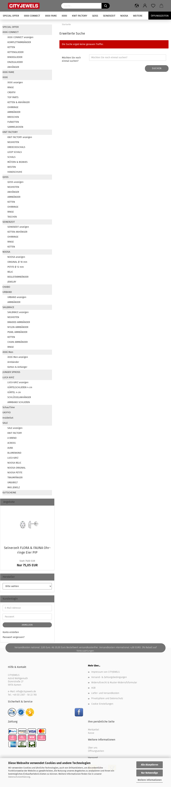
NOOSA (124, 15)
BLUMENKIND (14, 452)
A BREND (12, 438)
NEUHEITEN (13, 142)
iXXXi (64, 15)
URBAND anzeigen (16, 297)
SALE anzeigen (14, 428)
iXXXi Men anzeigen (17, 357)
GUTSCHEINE (9, 492)
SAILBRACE (8, 307)
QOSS (95, 15)
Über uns (92, 747)
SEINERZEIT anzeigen (18, 226)
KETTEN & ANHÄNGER (18, 102)
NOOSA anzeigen (16, 257)
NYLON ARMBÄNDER (17, 327)
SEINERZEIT (109, 15)
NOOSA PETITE (14, 472)
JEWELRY (11, 281)
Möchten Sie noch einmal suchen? (71, 59)
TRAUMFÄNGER (14, 477)
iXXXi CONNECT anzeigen (20, 37)
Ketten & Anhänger (17, 367)
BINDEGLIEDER (14, 57)
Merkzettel (93, 729)
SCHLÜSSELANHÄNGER (19, 397)
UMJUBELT (12, 482)
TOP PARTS (12, 97)
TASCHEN (12, 216)
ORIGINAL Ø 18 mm (17, 262)
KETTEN (11, 47)
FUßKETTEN (13, 122)
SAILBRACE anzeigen (18, 312)
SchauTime (8, 407)
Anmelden (27, 625)
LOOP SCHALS (14, 152)
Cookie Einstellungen (102, 703)
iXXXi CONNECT (32, 15)
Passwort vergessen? (13, 637)
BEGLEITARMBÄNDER (17, 276)
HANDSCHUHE (14, 172)
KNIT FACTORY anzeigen (19, 137)
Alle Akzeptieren (149, 764)
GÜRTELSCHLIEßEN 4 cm (19, 387)
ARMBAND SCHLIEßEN (18, 402)
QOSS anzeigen (15, 182)
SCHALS (11, 157)
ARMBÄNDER (13, 112)
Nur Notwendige (149, 772)
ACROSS (11, 443)
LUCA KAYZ (8, 377)
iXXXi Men (7, 352)
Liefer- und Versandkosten (105, 693)
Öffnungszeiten (96, 751)
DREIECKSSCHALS (16, 147)
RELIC (10, 271)
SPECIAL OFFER (11, 15)
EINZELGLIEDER (15, 62)
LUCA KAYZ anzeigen (17, 382)
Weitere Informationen (150, 780)
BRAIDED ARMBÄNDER (18, 322)
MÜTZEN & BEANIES (17, 162)
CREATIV (11, 92)
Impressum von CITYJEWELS (105, 672)
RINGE (10, 87)
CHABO (6, 286)
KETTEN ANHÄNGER (17, 231)
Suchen (157, 68)
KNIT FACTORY (79, 15)
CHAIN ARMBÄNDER (17, 342)
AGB (93, 687)
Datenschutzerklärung (19, 777)
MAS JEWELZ (13, 487)
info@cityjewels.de (26, 691)
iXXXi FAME (51, 15)
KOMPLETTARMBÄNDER (19, 42)
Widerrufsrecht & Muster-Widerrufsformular (114, 682)
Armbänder (13, 362)
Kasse (91, 733)
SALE (5, 422)
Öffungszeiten (160, 15)
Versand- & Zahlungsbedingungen (109, 677)
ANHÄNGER (13, 67)
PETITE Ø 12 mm (15, 267)
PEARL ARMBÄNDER (17, 332)
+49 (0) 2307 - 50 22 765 (25, 694)
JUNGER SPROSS (11, 372)
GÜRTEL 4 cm (14, 392)
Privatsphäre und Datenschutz (107, 698)
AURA (10, 448)
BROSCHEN (13, 117)
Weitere (137, 15)
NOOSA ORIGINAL (16, 467)
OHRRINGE (12, 107)
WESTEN (11, 167)
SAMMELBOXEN (15, 127)
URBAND (7, 292)
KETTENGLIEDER (15, 52)
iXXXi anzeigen (15, 82)
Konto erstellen (11, 632)
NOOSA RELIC (14, 462)
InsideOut (7, 417)
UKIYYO (6, 412)
